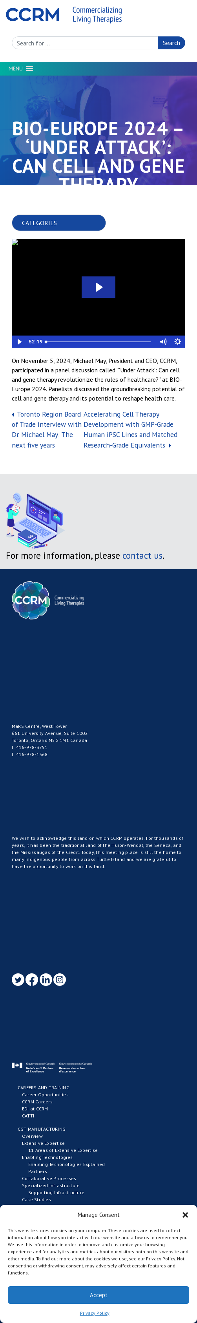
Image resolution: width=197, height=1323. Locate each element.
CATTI (28, 1116)
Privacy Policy (94, 1313)
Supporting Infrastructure (56, 1192)
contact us (142, 555)
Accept (99, 1295)
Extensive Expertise (43, 1143)
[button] (185, 1215)
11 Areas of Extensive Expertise (63, 1150)
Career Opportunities (45, 1094)
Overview (32, 1136)
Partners (37, 1171)
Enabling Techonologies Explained (66, 1164)
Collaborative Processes (49, 1178)
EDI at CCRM (35, 1109)
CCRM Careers (37, 1102)
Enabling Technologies (47, 1157)
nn (65, 223)
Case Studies (36, 1199)
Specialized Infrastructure (51, 1185)
